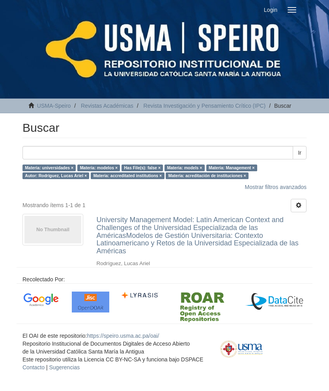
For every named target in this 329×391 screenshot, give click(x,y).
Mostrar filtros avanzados (276, 187)
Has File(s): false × (142, 167)
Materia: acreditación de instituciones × (207, 175)
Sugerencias (64, 367)
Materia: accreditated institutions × (127, 175)
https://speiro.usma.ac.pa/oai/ (123, 336)
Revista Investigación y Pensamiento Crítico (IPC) (205, 106)
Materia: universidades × (49, 167)
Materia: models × (184, 167)
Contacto (33, 367)
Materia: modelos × (99, 167)
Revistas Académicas (107, 106)
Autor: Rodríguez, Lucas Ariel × (56, 175)
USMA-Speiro (54, 106)
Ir (299, 153)
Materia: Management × (231, 167)
